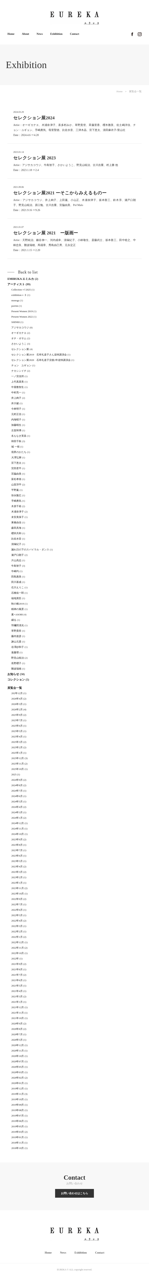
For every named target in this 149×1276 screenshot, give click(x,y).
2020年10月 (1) (19, 1056)
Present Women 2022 (22, 316)
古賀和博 (16, 430)
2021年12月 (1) (19, 1007)
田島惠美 (16, 576)
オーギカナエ (18, 332)
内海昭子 (16, 419)
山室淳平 (16, 484)
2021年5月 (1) (18, 985)
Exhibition (56, 33)
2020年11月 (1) (19, 1050)
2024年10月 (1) (19, 834)
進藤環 (15, 652)
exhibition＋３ (19, 295)
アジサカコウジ (20, 327)
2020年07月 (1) (19, 1061)
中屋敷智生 (17, 387)
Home (10, 33)
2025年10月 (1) (19, 769)
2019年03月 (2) (19, 1131)
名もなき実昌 (18, 435)
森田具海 (16, 527)
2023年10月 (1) (19, 893)
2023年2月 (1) (18, 877)
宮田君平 (16, 468)
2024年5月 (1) (18, 801)
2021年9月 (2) (18, 964)
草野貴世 (16, 630)
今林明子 (16, 408)
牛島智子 (16, 565)
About (25, 33)
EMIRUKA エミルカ (20, 278)
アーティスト (16, 284)
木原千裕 (16, 506)
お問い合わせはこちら (74, 1193)
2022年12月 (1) (19, 942)
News (40, 33)
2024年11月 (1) (19, 828)
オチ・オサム (18, 338)
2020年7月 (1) (18, 1034)
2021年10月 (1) (19, 1018)
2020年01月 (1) (19, 1083)
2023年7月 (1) (18, 850)
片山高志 (16, 560)
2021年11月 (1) (19, 1012)
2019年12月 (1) (19, 1088)
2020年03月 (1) (19, 1072)
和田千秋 (16, 441)
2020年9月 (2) (18, 1023)
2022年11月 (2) (19, 947)
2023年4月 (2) (18, 866)
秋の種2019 (17, 603)
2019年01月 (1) (19, 1137)
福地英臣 (16, 598)
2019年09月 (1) (19, 1104)
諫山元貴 (16, 641)
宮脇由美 (16, 473)
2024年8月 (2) (18, 785)
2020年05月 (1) (19, 1066)
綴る (13, 619)
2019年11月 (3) (19, 1093)
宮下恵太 (16, 462)
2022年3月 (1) (18, 926)
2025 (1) (15, 774)
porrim (14, 305)
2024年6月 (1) (18, 796)
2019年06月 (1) (19, 1121)
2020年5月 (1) (18, 1039)
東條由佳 (16, 522)
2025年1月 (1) (18, 752)
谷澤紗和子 (17, 647)
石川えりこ (17, 587)
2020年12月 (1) (19, 1045)
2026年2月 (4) (18, 709)
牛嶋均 (15, 571)
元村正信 (16, 414)
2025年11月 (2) (19, 763)
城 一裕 (15, 446)
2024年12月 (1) (19, 823)
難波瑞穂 (16, 668)
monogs (15, 300)
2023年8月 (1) (18, 844)
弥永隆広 (16, 495)
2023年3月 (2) (18, 871)
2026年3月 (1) (18, 704)
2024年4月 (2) (18, 806)
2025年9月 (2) (18, 714)
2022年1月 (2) (18, 936)
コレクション (16, 679)
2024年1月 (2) (18, 817)
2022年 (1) (16, 958)
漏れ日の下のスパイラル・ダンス (30, 549)
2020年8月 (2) (18, 1028)
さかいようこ (18, 343)
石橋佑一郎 (17, 592)
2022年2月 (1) (18, 931)
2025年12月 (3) (19, 758)
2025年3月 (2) (18, 741)
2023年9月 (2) (18, 839)
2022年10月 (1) (19, 953)
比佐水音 (16, 538)
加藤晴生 (16, 425)
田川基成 (16, 582)
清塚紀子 (16, 544)
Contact (74, 33)
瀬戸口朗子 (17, 554)
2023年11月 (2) (19, 888)
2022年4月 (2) (18, 920)
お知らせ (13, 674)
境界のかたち (18, 452)
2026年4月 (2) (18, 698)
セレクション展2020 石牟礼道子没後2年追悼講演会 (41, 360)
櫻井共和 (16, 533)
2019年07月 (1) (19, 1115)
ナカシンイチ (18, 370)
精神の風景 (17, 609)
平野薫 (15, 490)
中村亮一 (16, 392)
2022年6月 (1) (18, 909)
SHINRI (15, 322)
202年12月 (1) (18, 693)
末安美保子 (17, 517)
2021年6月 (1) (18, 980)
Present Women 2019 (22, 311)
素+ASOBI (17, 614)
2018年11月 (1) (19, 1142)
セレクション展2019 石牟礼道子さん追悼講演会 (39, 354)
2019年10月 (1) (19, 1099)
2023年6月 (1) (18, 855)
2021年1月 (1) (18, 1001)
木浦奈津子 (17, 511)
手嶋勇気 (16, 500)
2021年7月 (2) (18, 974)
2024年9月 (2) (18, 779)
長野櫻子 (16, 663)
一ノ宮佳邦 (17, 376)
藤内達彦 (16, 636)
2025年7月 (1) (18, 720)
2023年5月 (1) (18, 861)
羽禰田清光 (17, 625)
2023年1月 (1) (18, 882)
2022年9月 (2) (18, 899)
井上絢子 (16, 397)
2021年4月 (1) (18, 991)
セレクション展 (20, 349)
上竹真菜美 (17, 381)
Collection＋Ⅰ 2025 (21, 289)
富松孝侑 (16, 479)
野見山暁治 (17, 657)
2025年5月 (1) (18, 731)
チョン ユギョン (21, 365)
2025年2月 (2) (18, 747)
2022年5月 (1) (18, 915)
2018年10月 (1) (19, 1148)
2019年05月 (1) (19, 1126)
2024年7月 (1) (18, 790)
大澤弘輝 (16, 457)
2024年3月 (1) (18, 812)
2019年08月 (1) (19, 1110)
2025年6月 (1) (18, 725)
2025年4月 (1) (18, 736)
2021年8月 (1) (18, 969)
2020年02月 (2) (19, 1077)
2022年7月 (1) (18, 904)
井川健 (15, 403)
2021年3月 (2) (18, 996)
